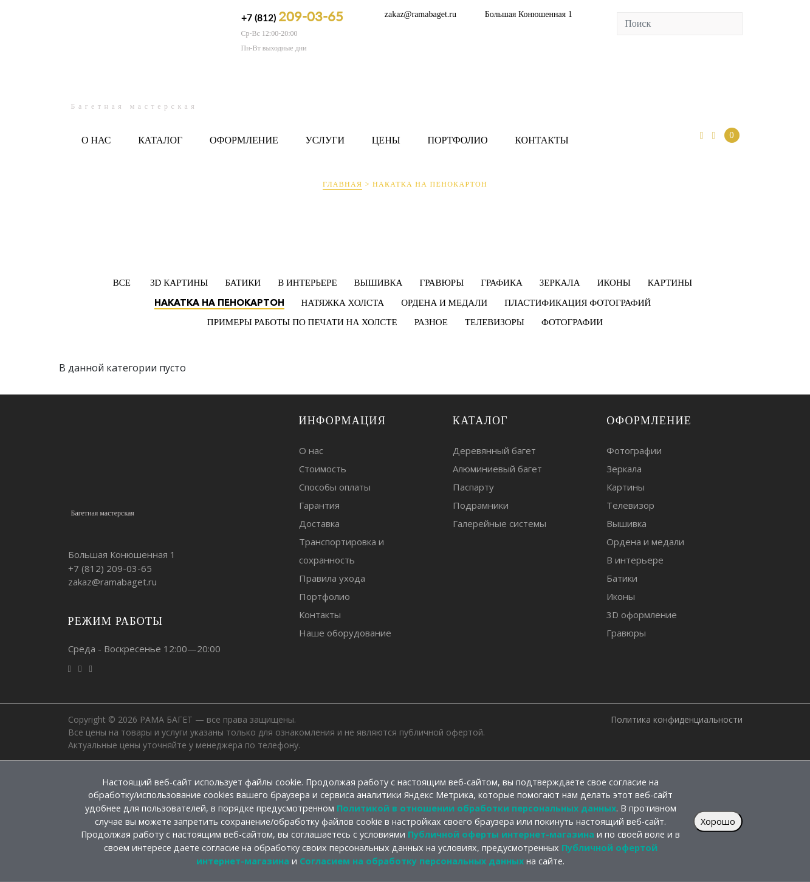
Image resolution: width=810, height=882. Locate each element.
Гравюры (626, 633)
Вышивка (626, 523)
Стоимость (322, 469)
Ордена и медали (645, 542)
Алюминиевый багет (497, 469)
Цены (386, 140)
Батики (621, 578)
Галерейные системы (499, 523)
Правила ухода (332, 578)
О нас (96, 140)
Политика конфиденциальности (677, 719)
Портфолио (457, 140)
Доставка (319, 523)
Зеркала (624, 469)
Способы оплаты (335, 487)
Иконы (620, 596)
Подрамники (481, 505)
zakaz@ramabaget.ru (420, 14)
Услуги (325, 140)
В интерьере (635, 560)
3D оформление (641, 614)
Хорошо (718, 821)
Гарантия (319, 505)
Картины (625, 487)
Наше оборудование (345, 633)
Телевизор (630, 505)
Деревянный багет (494, 450)
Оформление (244, 140)
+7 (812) (292, 16)
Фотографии (634, 450)
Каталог (160, 140)
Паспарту (473, 487)
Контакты (541, 140)
